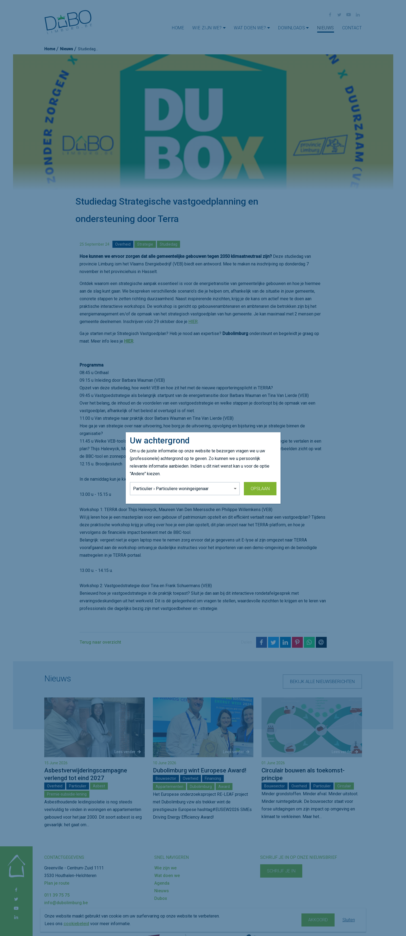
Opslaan (260, 488)
